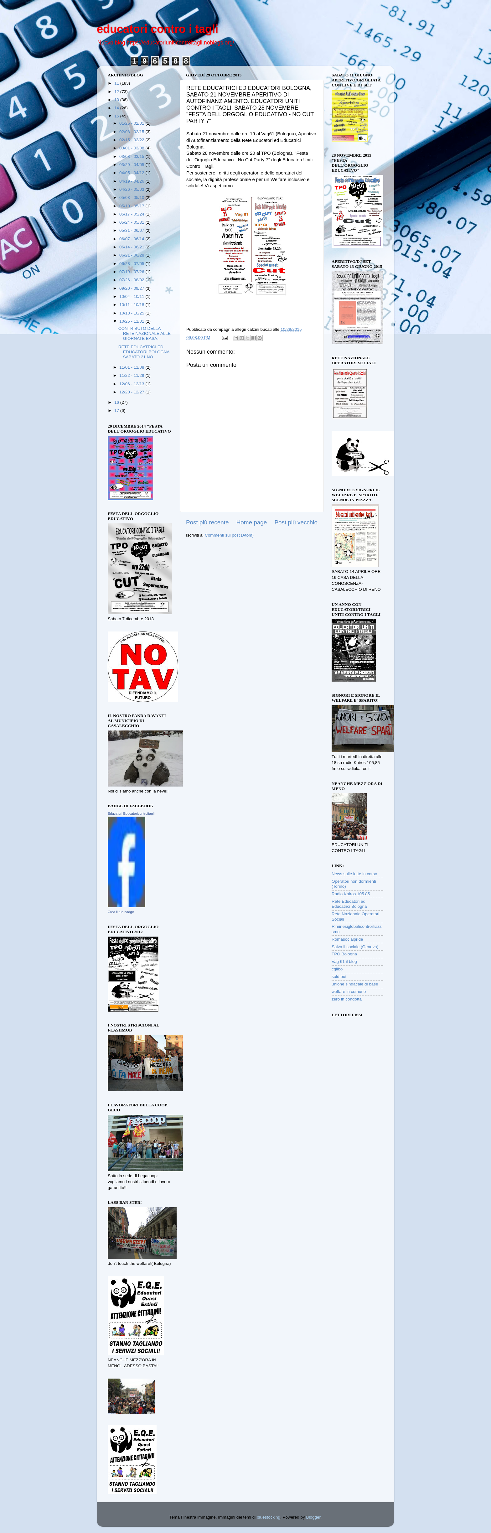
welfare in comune (349, 991)
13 (117, 99)
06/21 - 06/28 (132, 255)
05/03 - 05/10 (132, 197)
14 (117, 108)
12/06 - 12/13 (132, 384)
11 (117, 83)
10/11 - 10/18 (132, 304)
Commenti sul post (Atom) (229, 535)
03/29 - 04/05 (132, 164)
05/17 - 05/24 (132, 214)
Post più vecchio (296, 522)
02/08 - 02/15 (132, 131)
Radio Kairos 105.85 (351, 893)
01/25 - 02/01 (132, 123)
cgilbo (337, 969)
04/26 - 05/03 (132, 189)
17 (117, 410)
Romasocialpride (347, 939)
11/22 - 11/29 (132, 375)
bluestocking (268, 1517)
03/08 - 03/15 (132, 156)
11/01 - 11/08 (132, 367)
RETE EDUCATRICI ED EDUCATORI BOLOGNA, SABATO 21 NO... (144, 352)
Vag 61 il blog (344, 961)
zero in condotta (347, 999)
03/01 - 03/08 (132, 148)
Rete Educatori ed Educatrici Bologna (349, 904)
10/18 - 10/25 (132, 313)
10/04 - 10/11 (132, 296)
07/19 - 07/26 (132, 271)
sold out (339, 976)
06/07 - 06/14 (132, 238)
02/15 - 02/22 (132, 140)
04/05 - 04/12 (132, 172)
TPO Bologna (344, 954)
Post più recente (207, 522)
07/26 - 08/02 (132, 280)
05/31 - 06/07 (132, 230)
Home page (251, 522)
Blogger (313, 1517)
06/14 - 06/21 (132, 247)
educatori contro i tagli (157, 29)
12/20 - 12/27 (132, 392)
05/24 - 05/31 (132, 222)
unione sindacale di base (355, 984)
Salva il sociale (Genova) (355, 946)
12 (117, 91)
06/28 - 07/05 (132, 263)
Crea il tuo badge (121, 912)
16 (117, 402)
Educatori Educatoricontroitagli (131, 813)
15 (117, 116)
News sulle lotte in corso (354, 873)
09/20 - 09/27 (132, 288)
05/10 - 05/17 (132, 206)
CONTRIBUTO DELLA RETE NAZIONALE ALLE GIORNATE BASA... (144, 333)
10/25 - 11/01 (132, 321)
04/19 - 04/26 (132, 181)
